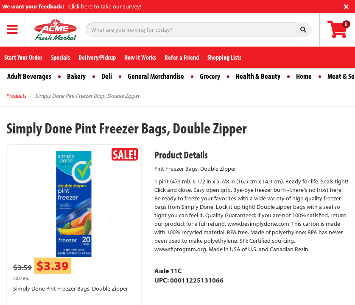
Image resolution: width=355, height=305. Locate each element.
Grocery (210, 76)
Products (16, 96)
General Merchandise (156, 76)
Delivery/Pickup (97, 57)
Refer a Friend (182, 57)
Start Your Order (23, 57)
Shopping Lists (224, 57)
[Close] (346, 5)
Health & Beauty (258, 76)
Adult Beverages (29, 76)
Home (304, 76)
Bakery (76, 76)
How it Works (140, 57)
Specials (60, 57)
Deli (106, 76)
